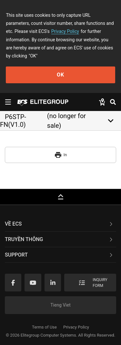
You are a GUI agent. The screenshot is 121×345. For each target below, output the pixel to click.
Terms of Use (44, 327)
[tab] (60, 224)
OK (60, 75)
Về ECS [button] (59, 224)
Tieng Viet (60, 305)
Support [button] (59, 255)
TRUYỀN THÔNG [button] (59, 239)
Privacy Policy (65, 31)
